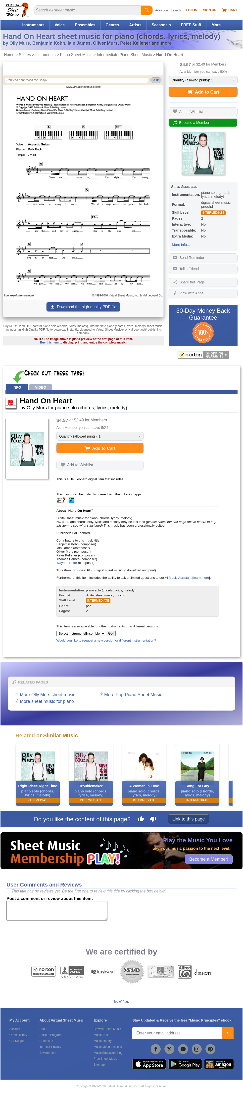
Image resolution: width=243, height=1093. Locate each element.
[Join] (228, 1033)
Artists (135, 25)
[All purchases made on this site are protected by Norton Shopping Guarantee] (203, 355)
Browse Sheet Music (107, 1029)
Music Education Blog (108, 1053)
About (43, 1029)
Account (14, 1029)
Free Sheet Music (105, 1058)
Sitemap (99, 1064)
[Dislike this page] (153, 819)
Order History (18, 1035)
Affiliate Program (50, 1035)
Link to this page (188, 819)
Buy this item (49, 342)
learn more (201, 578)
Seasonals (161, 25)
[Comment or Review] (56, 911)
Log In (191, 10)
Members (218, 64)
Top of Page (121, 1001)
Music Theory (103, 1041)
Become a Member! (208, 858)
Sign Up (209, 10)
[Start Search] (146, 10)
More (216, 25)
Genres (112, 25)
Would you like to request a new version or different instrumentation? (106, 640)
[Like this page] (141, 819)
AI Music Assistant (178, 578)
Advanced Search (168, 10)
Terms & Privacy (50, 1047)
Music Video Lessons (108, 1047)
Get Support (17, 1041)
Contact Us (47, 1041)
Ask (156, 80)
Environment (48, 1053)
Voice (60, 25)
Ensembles (85, 25)
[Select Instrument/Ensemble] (80, 633)
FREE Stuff (191, 25)
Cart (229, 10)
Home (9, 55)
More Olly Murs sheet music (47, 694)
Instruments (33, 25)
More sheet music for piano (47, 701)
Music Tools (101, 1035)
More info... (181, 245)
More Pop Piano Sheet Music (133, 694)
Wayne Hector (66, 563)
